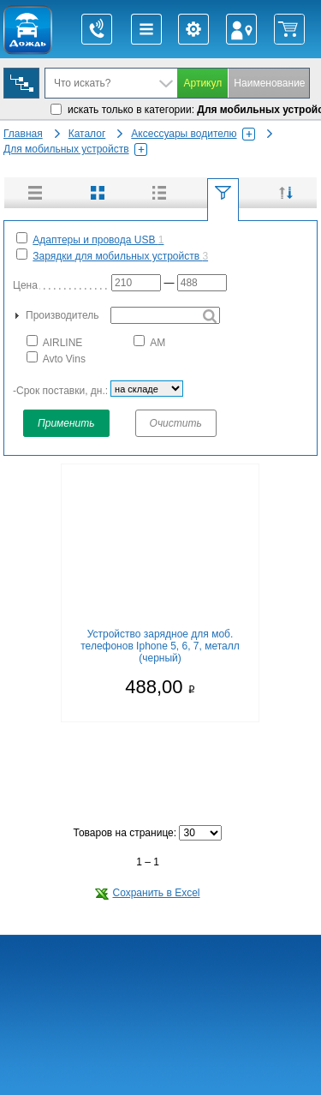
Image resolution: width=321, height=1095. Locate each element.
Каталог (87, 134)
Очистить (176, 423)
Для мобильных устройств (75, 149)
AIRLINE (54, 342)
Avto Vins (56, 358)
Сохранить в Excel (147, 893)
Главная (23, 134)
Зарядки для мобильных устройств (120, 256)
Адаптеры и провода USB (98, 240)
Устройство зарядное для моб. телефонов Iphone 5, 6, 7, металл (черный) (160, 646)
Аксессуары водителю (192, 134)
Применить (66, 423)
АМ (149, 342)
